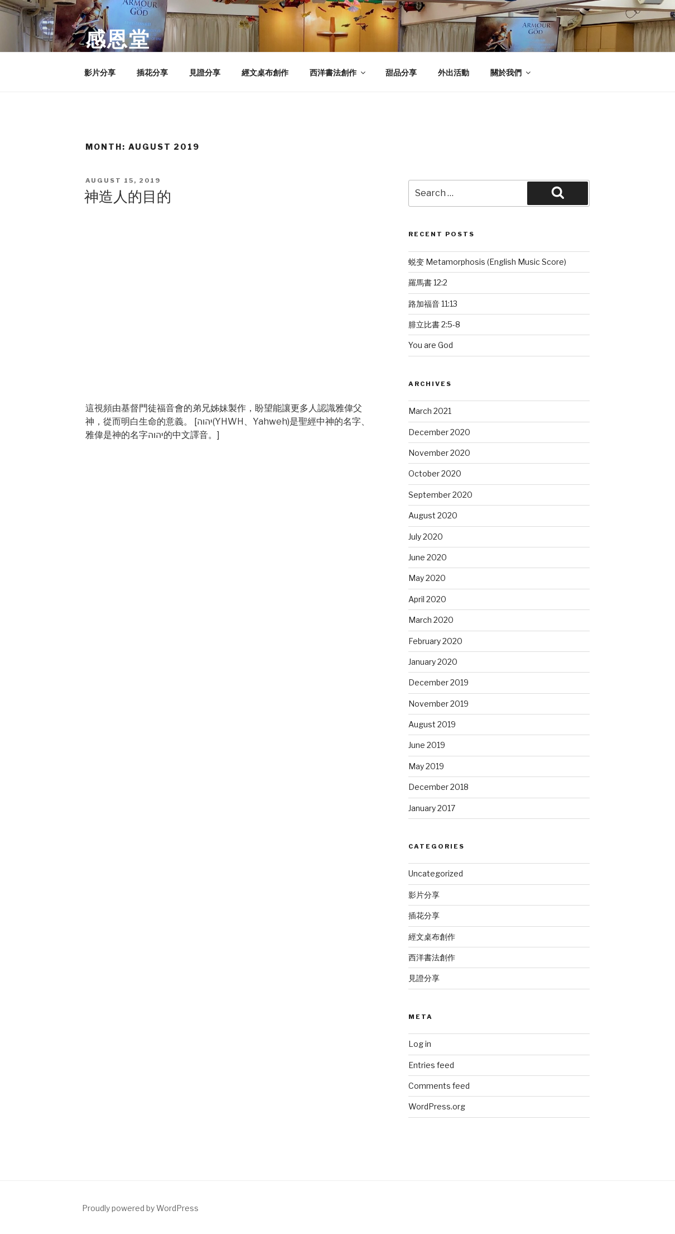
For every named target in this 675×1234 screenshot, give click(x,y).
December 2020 (439, 432)
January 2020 (432, 661)
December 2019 (438, 682)
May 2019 (426, 766)
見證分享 (204, 72)
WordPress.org (436, 1106)
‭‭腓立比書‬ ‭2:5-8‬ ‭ (435, 324)
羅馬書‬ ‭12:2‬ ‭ (428, 282)
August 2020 (432, 515)
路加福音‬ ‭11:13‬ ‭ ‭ (434, 303)
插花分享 (152, 72)
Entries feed (431, 1065)
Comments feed (439, 1085)
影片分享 (99, 72)
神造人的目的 (127, 196)
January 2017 (431, 808)
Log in (419, 1044)
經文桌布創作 (265, 72)
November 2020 (439, 453)
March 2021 (429, 411)
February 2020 (435, 641)
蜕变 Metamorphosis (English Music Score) (487, 261)
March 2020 (431, 620)
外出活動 (453, 72)
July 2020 (425, 536)
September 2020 (440, 494)
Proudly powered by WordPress (140, 1208)
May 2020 (427, 578)
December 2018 (438, 787)
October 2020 (434, 473)
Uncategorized (435, 873)
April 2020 (427, 599)
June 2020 (427, 557)
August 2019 (432, 724)
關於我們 (511, 72)
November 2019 (438, 703)
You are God (430, 345)
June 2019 (426, 745)
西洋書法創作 (338, 72)
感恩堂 (118, 39)
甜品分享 (401, 72)
